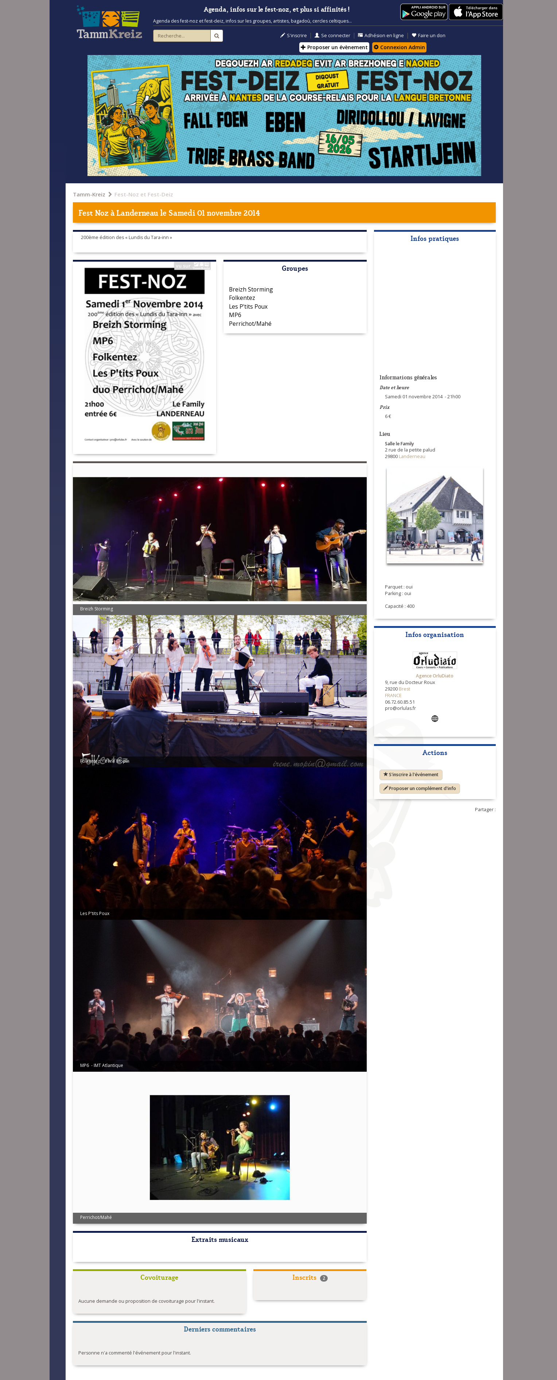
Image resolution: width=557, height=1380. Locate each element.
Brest (404, 689)
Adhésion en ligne (381, 35)
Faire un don (428, 35)
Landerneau (137, 212)
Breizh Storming (251, 289)
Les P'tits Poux (248, 306)
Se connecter (332, 35)
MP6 (235, 315)
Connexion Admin (399, 47)
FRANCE (393, 695)
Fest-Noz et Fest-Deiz (143, 194)
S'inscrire (293, 35)
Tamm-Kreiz (89, 194)
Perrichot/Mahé (250, 324)
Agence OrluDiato (434, 676)
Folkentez (242, 298)
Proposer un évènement (334, 47)
